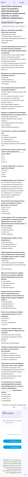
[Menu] (3, 2)
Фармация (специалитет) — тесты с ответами (12, 26)
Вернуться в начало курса (14, 434)
